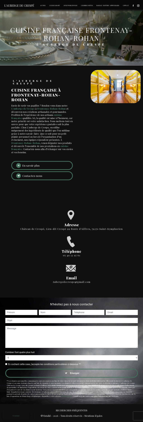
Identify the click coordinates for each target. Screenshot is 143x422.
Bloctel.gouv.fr (67, 396)
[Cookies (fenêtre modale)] (1, 339)
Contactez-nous (29, 175)
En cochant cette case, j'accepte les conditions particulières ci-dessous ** (44, 364)
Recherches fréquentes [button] (71, 410)
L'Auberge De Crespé (19, 5)
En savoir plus (28, 165)
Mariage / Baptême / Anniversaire (107, 5)
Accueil (43, 5)
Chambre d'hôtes (87, 5)
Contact (126, 5)
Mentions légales (93, 415)
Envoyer (74, 373)
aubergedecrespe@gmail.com (71, 273)
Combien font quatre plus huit (20, 352)
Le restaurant (54, 5)
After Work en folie (70, 5)
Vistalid (47, 415)
